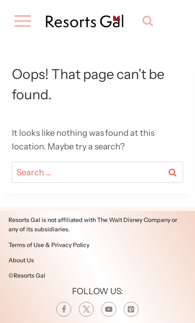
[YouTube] (108, 309)
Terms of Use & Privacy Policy (48, 245)
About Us (21, 260)
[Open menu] (22, 21)
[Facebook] (63, 309)
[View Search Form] (146, 21)
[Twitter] (86, 309)
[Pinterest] (131, 309)
